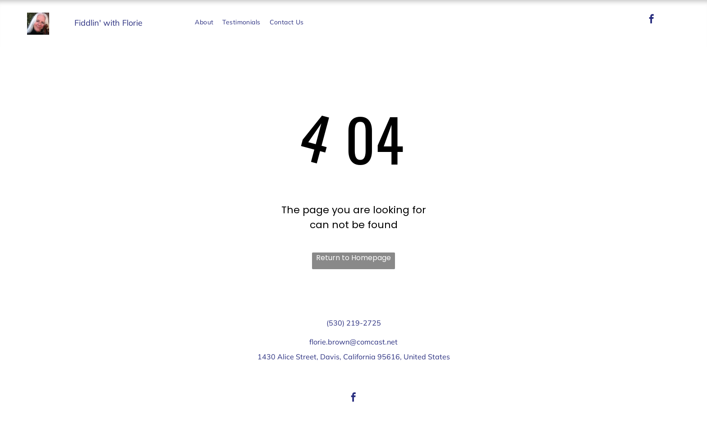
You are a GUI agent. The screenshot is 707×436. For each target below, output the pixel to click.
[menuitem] (204, 22)
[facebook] (651, 20)
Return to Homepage (353, 257)
